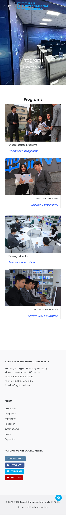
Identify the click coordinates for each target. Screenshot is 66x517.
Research (10, 423)
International (12, 429)
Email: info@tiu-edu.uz (17, 385)
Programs (10, 413)
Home (33, 70)
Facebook (14, 464)
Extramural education (43, 316)
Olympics (10, 439)
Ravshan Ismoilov (38, 507)
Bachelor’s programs (23, 151)
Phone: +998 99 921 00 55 (19, 376)
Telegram (14, 471)
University (10, 408)
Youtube (14, 477)
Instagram (15, 458)
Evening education (22, 262)
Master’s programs (44, 205)
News (8, 434)
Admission (10, 418)
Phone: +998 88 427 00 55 (19, 381)
